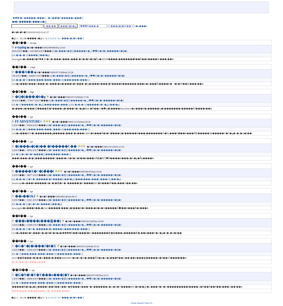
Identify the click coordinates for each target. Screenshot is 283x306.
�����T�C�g (31, 104)
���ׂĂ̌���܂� (94, 26)
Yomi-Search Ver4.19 (141, 303)
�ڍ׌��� (141, 26)
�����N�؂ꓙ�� (85, 51)
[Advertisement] (141, 7)
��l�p (44, 55)
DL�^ (16, 104)
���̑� (33, 55)
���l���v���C (76, 80)
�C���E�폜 (63, 51)
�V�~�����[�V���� (45, 179)
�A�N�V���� (32, 154)
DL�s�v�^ (19, 55)
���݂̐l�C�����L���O (29, 18)
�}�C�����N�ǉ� (112, 51)
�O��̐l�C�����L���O (65, 18)
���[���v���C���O (45, 80)
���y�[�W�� (122, 26)
